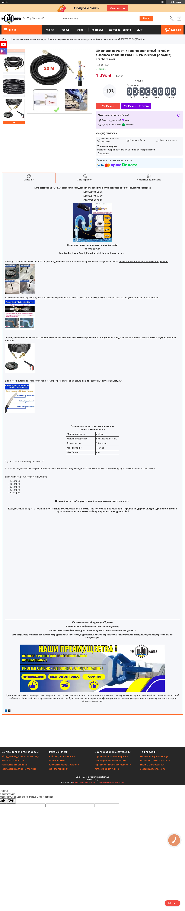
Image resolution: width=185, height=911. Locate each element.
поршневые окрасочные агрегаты (111, 756)
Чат (172, 903)
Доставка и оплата (120, 29)
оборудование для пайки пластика (18, 769)
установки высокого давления (155, 760)
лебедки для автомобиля (152, 769)
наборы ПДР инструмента (62, 756)
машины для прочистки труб (154, 756)
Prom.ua (105, 777)
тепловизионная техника (107, 769)
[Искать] (146, 18)
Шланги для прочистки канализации (28, 39)
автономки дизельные (12, 760)
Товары (64, 29)
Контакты (97, 29)
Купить (110, 106)
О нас (80, 29)
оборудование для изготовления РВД (20, 756)
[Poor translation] (11, 801)
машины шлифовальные (152, 765)
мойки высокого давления (14, 765)
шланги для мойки (58, 760)
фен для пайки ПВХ (58, 769)
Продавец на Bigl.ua (92, 780)
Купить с (138, 106)
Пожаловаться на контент (84, 782)
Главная (49, 29)
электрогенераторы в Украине (64, 765)
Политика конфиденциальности (110, 782)
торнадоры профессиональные (110, 760)
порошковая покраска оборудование (113, 765)
